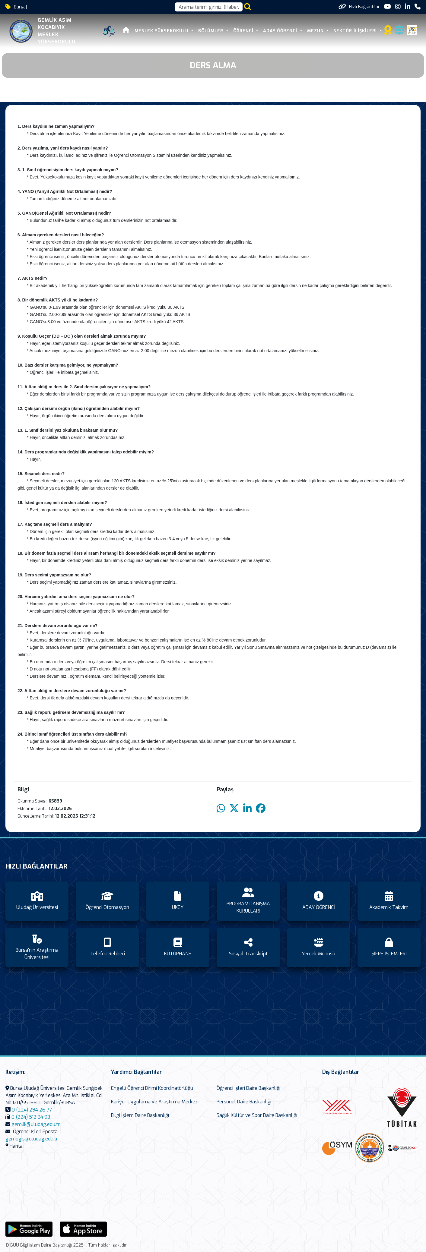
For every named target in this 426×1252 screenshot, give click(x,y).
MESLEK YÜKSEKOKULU (162, 31)
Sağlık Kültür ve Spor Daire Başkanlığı (257, 1115)
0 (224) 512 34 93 (30, 1117)
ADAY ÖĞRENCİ (281, 31)
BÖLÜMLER (211, 31)
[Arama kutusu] (209, 6)
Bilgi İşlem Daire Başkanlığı (140, 1115)
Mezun (316, 31)
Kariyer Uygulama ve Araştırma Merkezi (155, 1102)
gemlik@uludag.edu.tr (35, 1124)
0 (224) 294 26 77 (32, 1110)
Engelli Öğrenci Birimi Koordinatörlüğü (152, 1088)
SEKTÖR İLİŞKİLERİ (355, 31)
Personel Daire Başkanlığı (244, 1102)
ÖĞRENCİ (244, 31)
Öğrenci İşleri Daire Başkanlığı (248, 1088)
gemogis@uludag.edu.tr (31, 1139)
